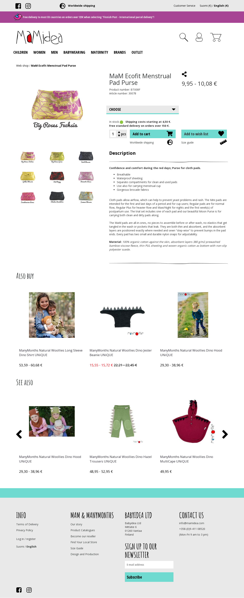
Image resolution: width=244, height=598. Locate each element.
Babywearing (74, 52)
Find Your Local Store (84, 542)
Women (39, 52)
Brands (120, 52)
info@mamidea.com (191, 523)
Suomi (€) (206, 5)
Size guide (187, 142)
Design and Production (85, 554)
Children (20, 52)
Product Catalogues (83, 530)
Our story (76, 524)
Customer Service (184, 5)
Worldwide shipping (142, 142)
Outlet (137, 52)
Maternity (99, 52)
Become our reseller (83, 536)
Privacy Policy (24, 530)
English (31, 546)
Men (54, 52)
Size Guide (77, 548)
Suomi (20, 546)
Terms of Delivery (27, 524)
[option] (51, 328)
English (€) (221, 5)
